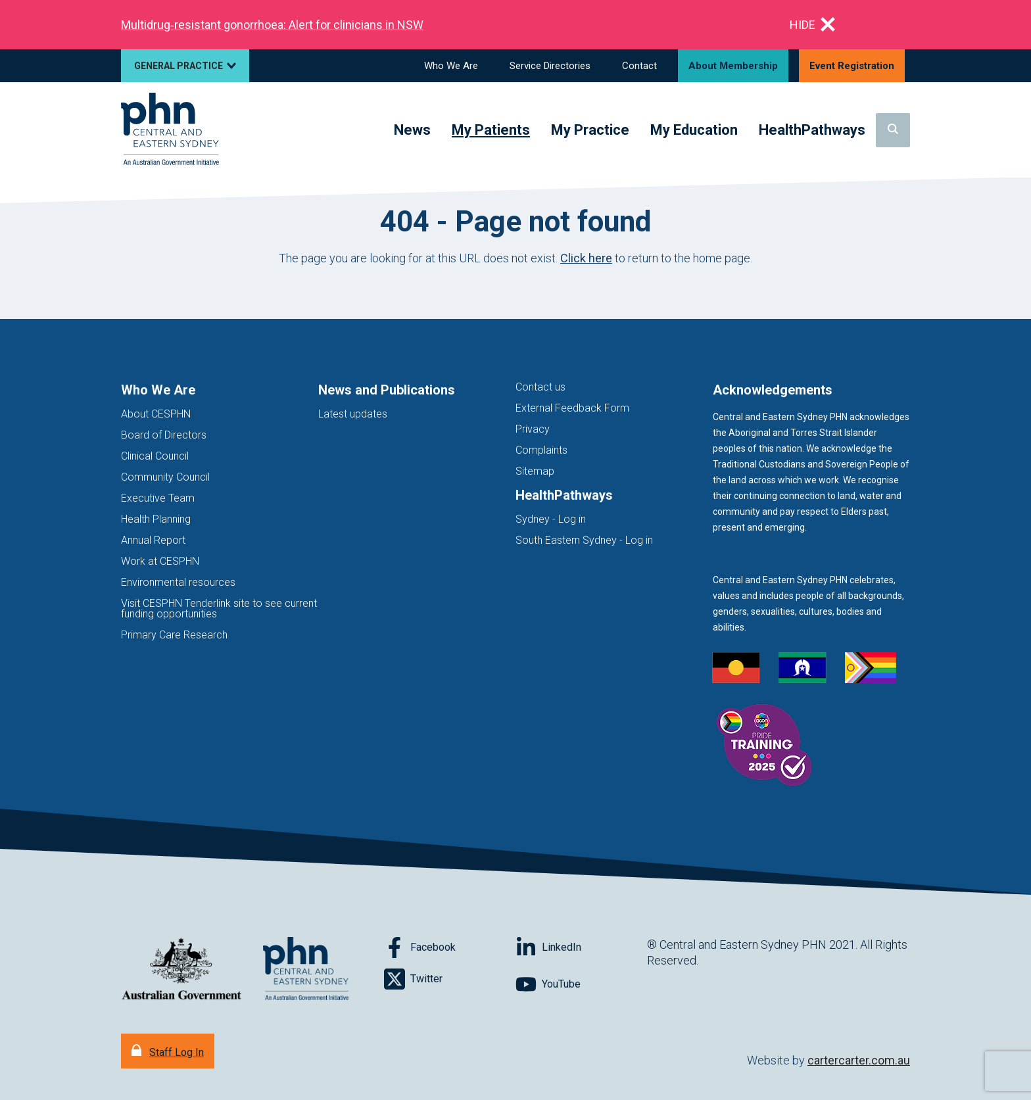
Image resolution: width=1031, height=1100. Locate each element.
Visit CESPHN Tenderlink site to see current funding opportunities (219, 608)
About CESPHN (156, 414)
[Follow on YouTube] (581, 984)
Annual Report (153, 540)
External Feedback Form (572, 408)
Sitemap (535, 471)
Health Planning (156, 519)
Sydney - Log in (551, 519)
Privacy (533, 429)
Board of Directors (163, 435)
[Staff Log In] (167, 1051)
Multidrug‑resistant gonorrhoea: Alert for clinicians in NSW (272, 25)
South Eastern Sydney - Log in (584, 540)
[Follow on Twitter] (450, 979)
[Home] (170, 130)
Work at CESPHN (160, 561)
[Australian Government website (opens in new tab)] (181, 969)
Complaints (541, 450)
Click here (586, 258)
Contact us (540, 387)
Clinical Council (155, 456)
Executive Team (158, 498)
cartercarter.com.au (858, 1060)
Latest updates (352, 414)
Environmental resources (178, 582)
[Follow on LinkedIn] (581, 947)
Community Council (165, 477)
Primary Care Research (174, 635)
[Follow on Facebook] (450, 947)
